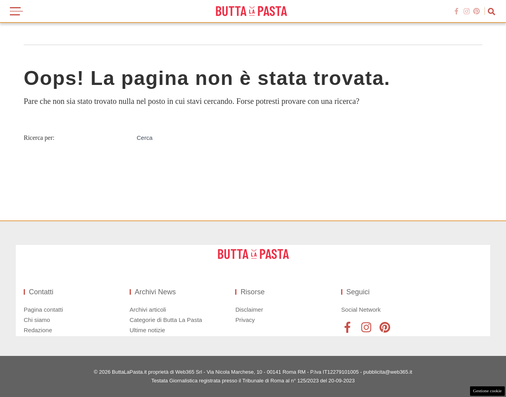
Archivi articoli (148, 309)
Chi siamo (37, 319)
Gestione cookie (487, 390)
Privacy (245, 319)
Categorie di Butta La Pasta (166, 319)
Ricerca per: (39, 137)
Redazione (38, 330)
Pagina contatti (43, 309)
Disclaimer (249, 309)
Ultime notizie (147, 330)
